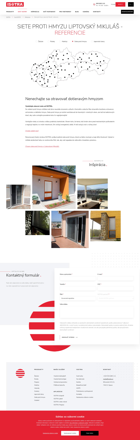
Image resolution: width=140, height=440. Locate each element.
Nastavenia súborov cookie (84, 398)
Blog (77, 12)
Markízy (64, 41)
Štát (61, 295)
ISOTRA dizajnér (59, 396)
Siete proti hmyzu (80, 41)
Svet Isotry (79, 377)
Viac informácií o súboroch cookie (78, 423)
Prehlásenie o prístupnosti (84, 392)
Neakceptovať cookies (70, 433)
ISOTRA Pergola (59, 406)
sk (130, 4)
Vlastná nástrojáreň (60, 377)
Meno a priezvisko (66, 274)
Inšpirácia (35, 12)
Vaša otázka (63, 306)
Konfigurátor (127, 12)
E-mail (100, 274)
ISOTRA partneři (103, 295)
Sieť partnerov (49, 12)
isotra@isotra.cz (108, 380)
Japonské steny (99, 41)
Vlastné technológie (60, 380)
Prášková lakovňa (59, 386)
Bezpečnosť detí (81, 386)
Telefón (63, 285)
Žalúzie (40, 41)
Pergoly (36, 383)
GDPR (78, 389)
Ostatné (36, 401)
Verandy (36, 389)
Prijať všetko (89, 433)
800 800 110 (97, 3)
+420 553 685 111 (109, 377)
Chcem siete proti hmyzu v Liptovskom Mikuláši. (42, 146)
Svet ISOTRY (22, 12)
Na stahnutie (80, 380)
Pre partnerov (65, 12)
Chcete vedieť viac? (32, 131)
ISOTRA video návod (60, 403)
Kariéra (86, 12)
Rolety (52, 41)
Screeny (36, 392)
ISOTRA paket (58, 399)
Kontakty (97, 12)
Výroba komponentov (60, 383)
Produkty (10, 12)
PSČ (99, 285)
